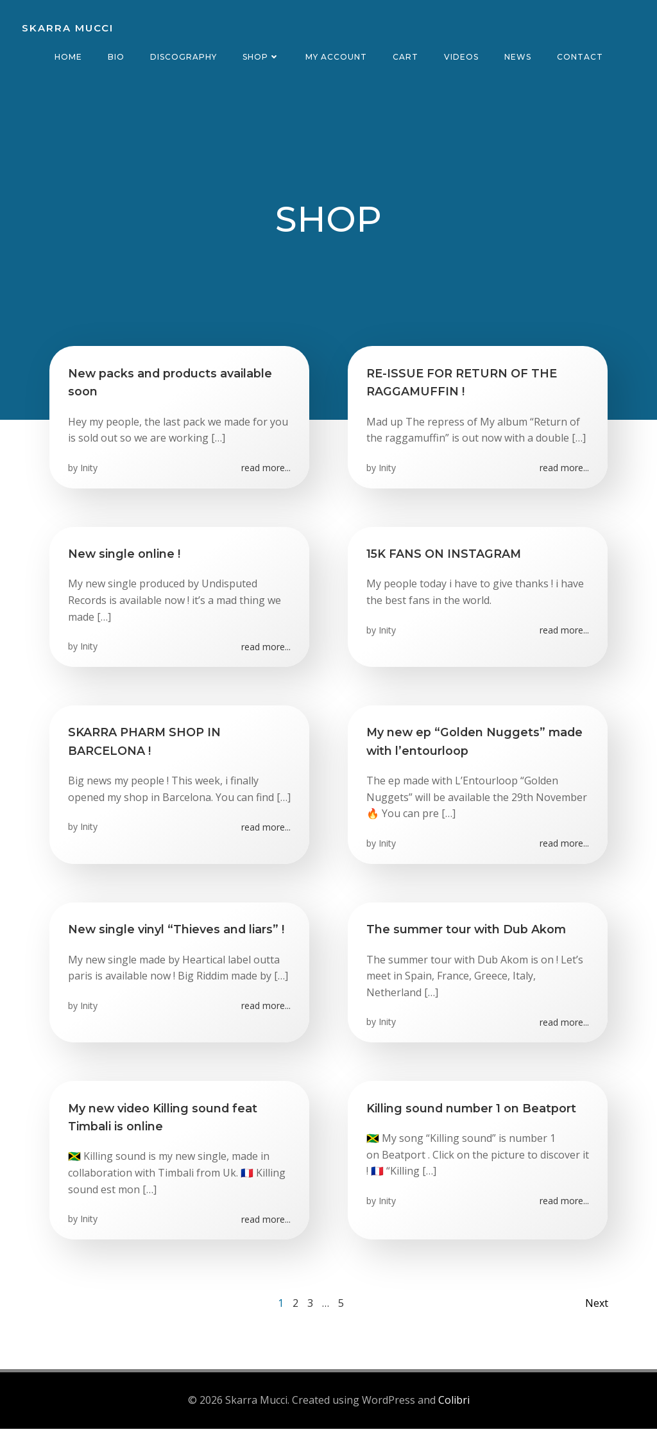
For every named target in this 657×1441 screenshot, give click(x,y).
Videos (461, 57)
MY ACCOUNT (336, 57)
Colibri (454, 1413)
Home (68, 57)
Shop (261, 57)
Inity (89, 471)
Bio (116, 57)
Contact (580, 57)
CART (405, 57)
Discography (183, 57)
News (517, 57)
